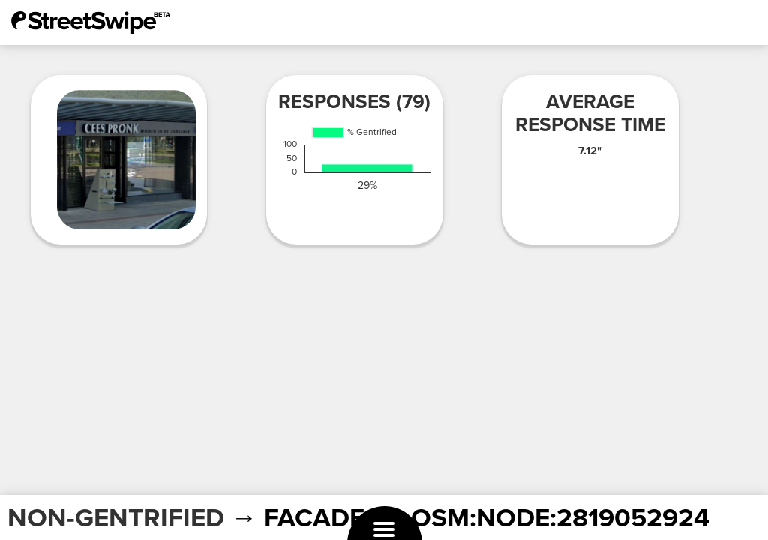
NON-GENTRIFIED (116, 518)
